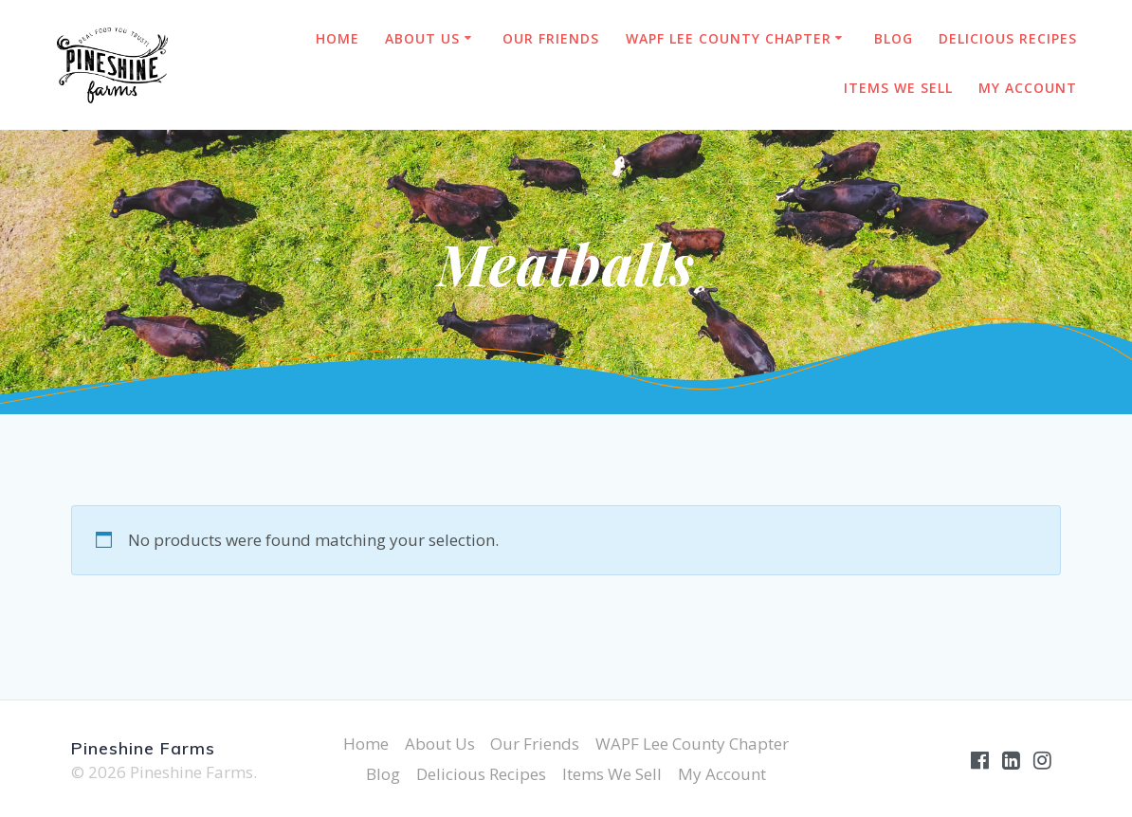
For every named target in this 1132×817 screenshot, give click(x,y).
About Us (422, 38)
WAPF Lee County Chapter (728, 38)
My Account (1027, 88)
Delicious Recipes (1008, 38)
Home (337, 38)
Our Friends (550, 38)
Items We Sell (898, 88)
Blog (893, 38)
